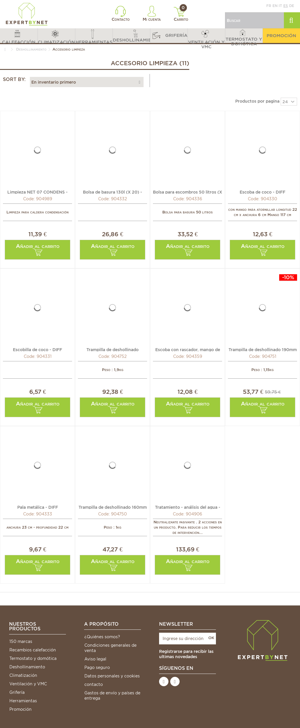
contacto (93, 684)
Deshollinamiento (27, 667)
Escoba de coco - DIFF (262, 192)
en (274, 6)
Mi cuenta (152, 14)
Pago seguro (97, 667)
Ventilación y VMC (28, 684)
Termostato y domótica (33, 658)
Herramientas (23, 700)
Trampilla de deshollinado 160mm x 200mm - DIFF (113, 507)
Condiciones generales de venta (110, 648)
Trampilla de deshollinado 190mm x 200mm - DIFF (263, 349)
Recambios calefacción (32, 650)
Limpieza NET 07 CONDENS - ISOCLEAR (37, 192)
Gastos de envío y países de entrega (112, 696)
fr (268, 6)
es (285, 6)
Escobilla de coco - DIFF (37, 349)
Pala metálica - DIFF (37, 507)
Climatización (23, 675)
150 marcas (20, 641)
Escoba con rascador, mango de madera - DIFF (187, 349)
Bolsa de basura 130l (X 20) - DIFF (112, 192)
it (280, 6)
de (291, 6)
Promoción (20, 709)
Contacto (121, 14)
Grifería (17, 692)
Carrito (181, 14)
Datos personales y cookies (112, 676)
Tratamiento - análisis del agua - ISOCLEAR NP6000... (187, 507)
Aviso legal (95, 659)
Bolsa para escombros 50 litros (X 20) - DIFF (187, 192)
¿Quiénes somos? (102, 636)
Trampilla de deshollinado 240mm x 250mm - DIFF (112, 349)
